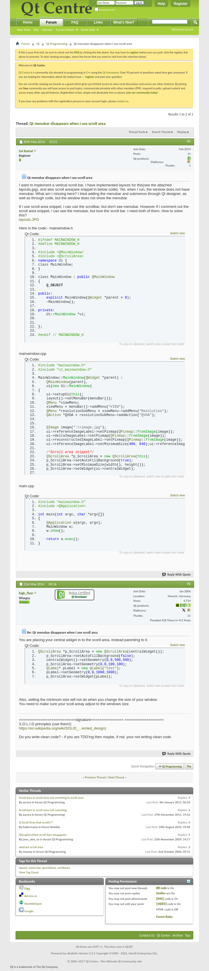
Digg (27, 890)
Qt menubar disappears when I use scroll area (68, 123)
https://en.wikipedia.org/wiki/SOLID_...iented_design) (62, 730)
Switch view (177, 233)
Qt (38, 44)
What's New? (123, 22)
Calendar (47, 30)
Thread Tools (137, 132)
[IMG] (160, 900)
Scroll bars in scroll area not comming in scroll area (51, 799)
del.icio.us (30, 898)
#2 (189, 585)
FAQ (35, 30)
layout (23, 869)
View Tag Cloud (28, 874)
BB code (161, 889)
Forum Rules (164, 918)
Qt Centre (24, 72)
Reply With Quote (177, 576)
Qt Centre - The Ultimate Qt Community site (114, 963)
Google (29, 913)
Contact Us (147, 937)
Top (189, 768)
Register (180, 4)
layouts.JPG (29, 219)
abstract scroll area (31, 848)
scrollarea (64, 869)
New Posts (23, 30)
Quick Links (88, 30)
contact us (122, 101)
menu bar (34, 869)
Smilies (160, 895)
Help (161, 4)
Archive (178, 937)
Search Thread (161, 132)
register (89, 77)
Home (27, 22)
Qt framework (111, 72)
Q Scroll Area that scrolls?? (36, 824)
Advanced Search (182, 29)
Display (181, 132)
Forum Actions (65, 30)
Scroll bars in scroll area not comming (43, 811)
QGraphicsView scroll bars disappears (43, 836)
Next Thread (116, 779)
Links (98, 22)
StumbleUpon (33, 905)
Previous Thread (95, 779)
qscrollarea (49, 869)
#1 (189, 141)
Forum (51, 22)
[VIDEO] (161, 906)
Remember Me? (105, 10)
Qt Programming (56, 44)
